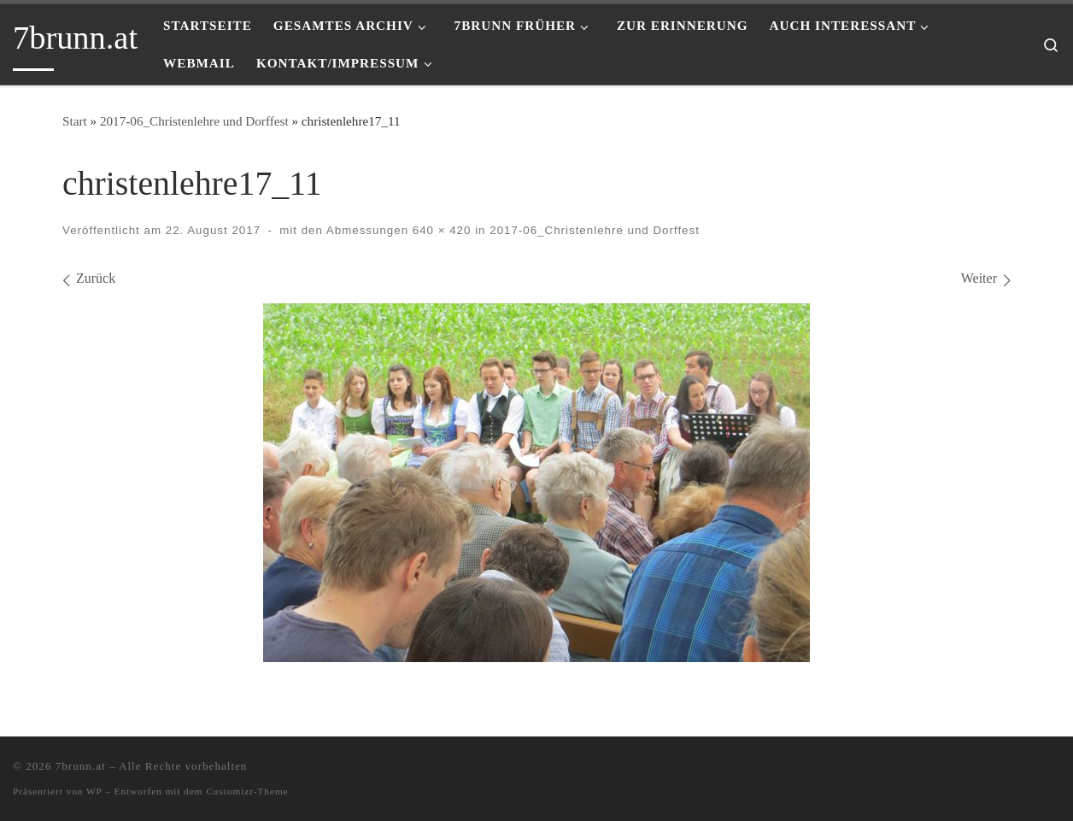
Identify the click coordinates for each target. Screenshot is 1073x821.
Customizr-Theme (247, 791)
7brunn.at (81, 765)
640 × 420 (439, 230)
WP (94, 791)
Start (74, 121)
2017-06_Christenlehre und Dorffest (194, 121)
